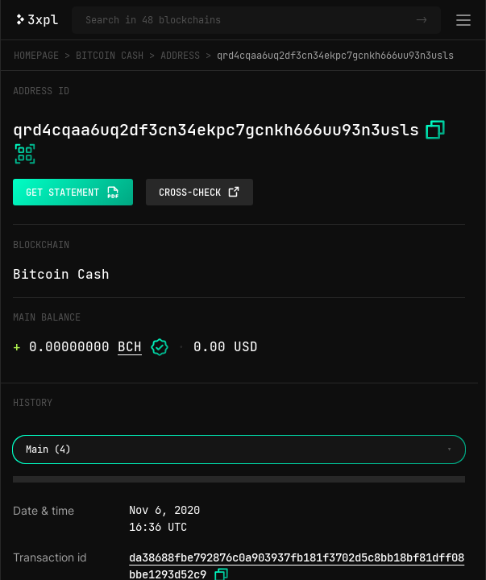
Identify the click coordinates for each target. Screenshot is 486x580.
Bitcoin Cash (109, 55)
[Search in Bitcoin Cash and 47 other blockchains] (247, 20)
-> (421, 20)
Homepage (36, 55)
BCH (130, 346)
